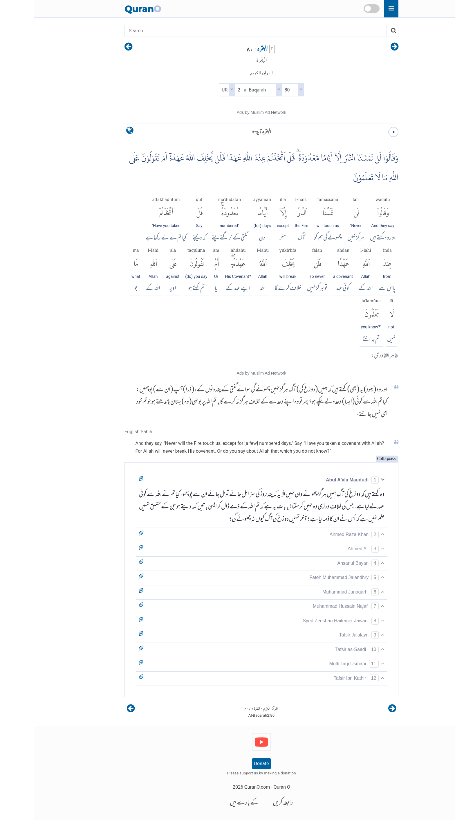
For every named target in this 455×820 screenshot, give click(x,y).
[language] (96, 131)
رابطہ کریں (249, 803)
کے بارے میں (210, 803)
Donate (227, 763)
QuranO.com (223, 787)
